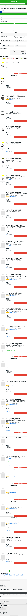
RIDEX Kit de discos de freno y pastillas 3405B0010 (16, 127)
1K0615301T (21, 574)
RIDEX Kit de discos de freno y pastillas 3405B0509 (16, 344)
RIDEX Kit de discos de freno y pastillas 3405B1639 (16, 456)
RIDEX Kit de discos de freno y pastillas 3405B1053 (16, 193)
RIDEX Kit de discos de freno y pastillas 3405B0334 (16, 362)
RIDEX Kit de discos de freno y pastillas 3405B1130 (16, 176)
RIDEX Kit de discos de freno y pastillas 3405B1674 (16, 326)
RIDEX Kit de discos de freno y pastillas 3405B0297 (16, 143)
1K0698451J (6, 574)
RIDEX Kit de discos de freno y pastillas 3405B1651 (16, 401)
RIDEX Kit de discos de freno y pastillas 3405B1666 (16, 309)
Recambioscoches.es (2, 5)
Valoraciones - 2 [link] (11, 129)
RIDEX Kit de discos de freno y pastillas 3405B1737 (16, 420)
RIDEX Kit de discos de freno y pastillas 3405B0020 (16, 210)
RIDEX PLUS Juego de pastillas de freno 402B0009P (16, 112)
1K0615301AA (17, 574)
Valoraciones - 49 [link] (11, 99)
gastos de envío (7, 71)
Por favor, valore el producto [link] (13, 162)
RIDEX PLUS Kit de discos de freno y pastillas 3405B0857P (16, 226)
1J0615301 (5, 576)
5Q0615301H (5, 575)
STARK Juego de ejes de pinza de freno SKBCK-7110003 (16, 506)
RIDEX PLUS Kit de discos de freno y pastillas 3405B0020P (16, 293)
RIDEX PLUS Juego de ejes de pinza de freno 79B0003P (14, 78)
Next (26, 45)
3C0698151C (21, 575)
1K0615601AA (17, 575)
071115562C (9, 574)
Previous (1, 45)
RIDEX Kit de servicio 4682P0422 (16, 473)
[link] (26, 1)
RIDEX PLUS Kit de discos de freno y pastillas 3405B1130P (16, 242)
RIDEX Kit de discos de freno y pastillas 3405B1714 (16, 438)
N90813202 (1, 575)
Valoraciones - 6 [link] (11, 541)
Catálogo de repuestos (8, 5)
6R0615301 (1, 576)
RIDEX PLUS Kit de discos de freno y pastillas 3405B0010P (16, 259)
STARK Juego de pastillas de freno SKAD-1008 (16, 538)
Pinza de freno (13, 5)
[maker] (13, 18)
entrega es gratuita (8, 336)
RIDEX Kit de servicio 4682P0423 (16, 489)
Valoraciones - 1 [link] (11, 114)
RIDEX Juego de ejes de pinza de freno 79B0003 (16, 63)
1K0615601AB (10, 575)
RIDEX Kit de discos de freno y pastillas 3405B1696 (16, 276)
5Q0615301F (2, 574)
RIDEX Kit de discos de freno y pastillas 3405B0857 (16, 159)
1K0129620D (13, 574)
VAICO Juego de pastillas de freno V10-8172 (16, 554)
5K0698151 (13, 575)
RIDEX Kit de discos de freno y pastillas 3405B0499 (16, 381)
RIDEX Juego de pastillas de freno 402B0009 (16, 96)
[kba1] (14, 12)
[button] (26, 3)
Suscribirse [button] (13, 592)
